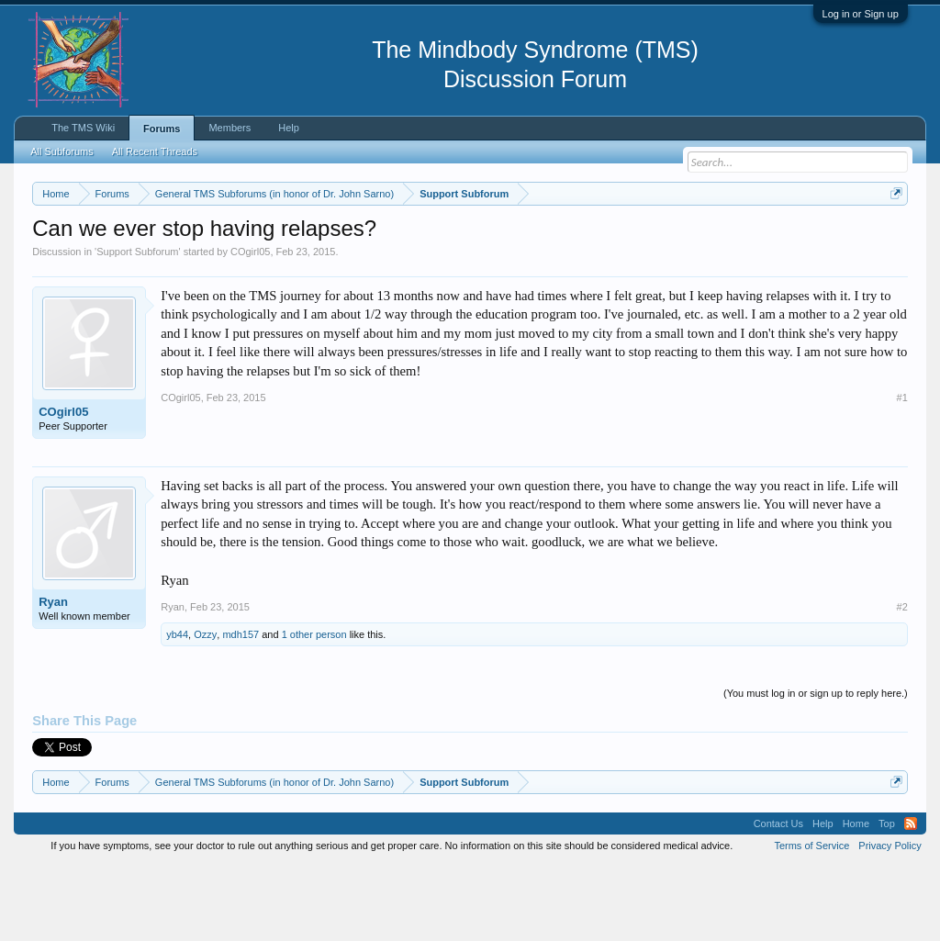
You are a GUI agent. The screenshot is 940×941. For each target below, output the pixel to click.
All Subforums (61, 151)
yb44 (177, 709)
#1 (902, 473)
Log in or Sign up (860, 13)
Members (229, 127)
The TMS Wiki (83, 127)
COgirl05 (250, 326)
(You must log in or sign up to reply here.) (815, 769)
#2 (902, 682)
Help (288, 127)
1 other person (314, 709)
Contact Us (778, 898)
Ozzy (205, 709)
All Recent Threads (154, 151)
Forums (161, 128)
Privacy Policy (889, 920)
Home (856, 898)
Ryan (53, 677)
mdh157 (240, 709)
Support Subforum (137, 326)
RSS (910, 898)
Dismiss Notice (893, 236)
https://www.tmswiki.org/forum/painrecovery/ (200, 258)
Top (886, 898)
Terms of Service (811, 920)
